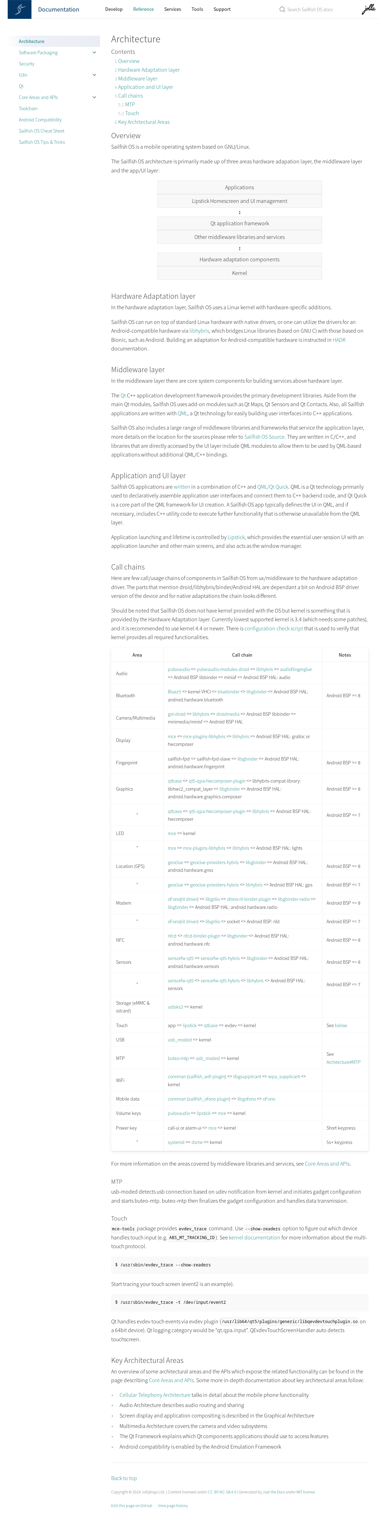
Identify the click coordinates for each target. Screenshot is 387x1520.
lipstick (190, 1025)
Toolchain (28, 108)
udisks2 (175, 1007)
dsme (197, 1142)
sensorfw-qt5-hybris (220, 958)
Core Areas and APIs (38, 97)
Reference (143, 9)
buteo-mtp (178, 1058)
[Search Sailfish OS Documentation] (306, 9)
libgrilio (213, 899)
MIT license (305, 1491)
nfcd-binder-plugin (202, 936)
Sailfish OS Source (264, 436)
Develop (114, 9)
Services (172, 9)
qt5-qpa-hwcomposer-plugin (217, 781)
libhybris (199, 330)
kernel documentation (254, 1237)
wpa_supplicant (284, 1076)
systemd (176, 1142)
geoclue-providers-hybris (214, 862)
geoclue (175, 862)
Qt (21, 86)
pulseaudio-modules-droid (223, 669)
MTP (130, 104)
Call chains (130, 95)
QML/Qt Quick (272, 486)
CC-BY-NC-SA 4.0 (222, 1491)
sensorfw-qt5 (181, 958)
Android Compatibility (40, 119)
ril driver (189, 899)
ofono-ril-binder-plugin (249, 899)
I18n (23, 75)
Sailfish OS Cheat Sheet (41, 131)
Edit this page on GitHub (131, 1505)
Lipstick (236, 536)
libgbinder (256, 691)
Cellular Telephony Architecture (155, 1394)
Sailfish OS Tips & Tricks (42, 142)
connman (177, 1076)
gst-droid (177, 714)
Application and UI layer (145, 86)
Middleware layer (137, 78)
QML (182, 413)
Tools (197, 9)
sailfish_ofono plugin (208, 1099)
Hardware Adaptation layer (149, 69)
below (341, 1025)
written (182, 486)
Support (222, 9)
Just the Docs (274, 1491)
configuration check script (273, 628)
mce (172, 736)
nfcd (172, 936)
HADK (339, 339)
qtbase (175, 781)
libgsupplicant (247, 1076)
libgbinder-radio (294, 899)
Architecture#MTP (344, 1062)
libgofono (246, 1099)
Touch (132, 112)
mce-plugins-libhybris (204, 736)
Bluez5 (174, 691)
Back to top (124, 1478)
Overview (128, 60)
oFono (174, 899)
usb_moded (180, 1040)
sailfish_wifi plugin (206, 1076)
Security (26, 64)
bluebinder (228, 691)
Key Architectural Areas (144, 121)
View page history (173, 1505)
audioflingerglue (296, 669)
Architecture (31, 41)
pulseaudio (179, 669)
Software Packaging (38, 52)
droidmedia (227, 714)
